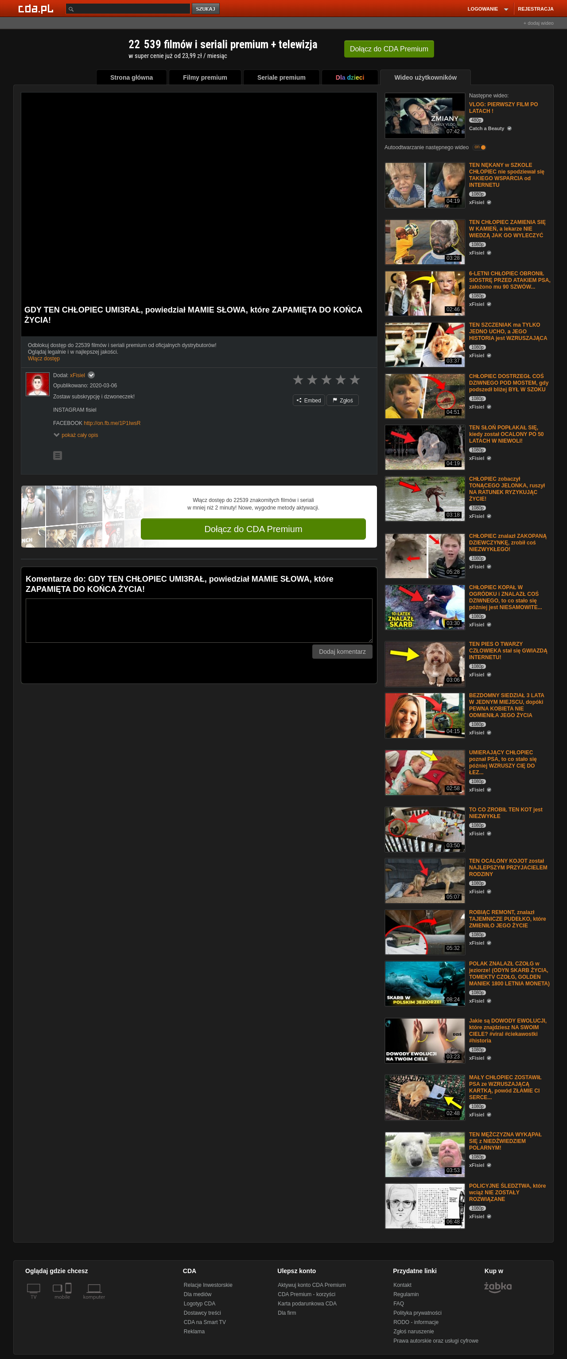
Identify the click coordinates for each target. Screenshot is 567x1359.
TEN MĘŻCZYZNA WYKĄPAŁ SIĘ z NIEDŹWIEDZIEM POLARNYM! (505, 1141)
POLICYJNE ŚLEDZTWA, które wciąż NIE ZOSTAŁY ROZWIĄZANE (507, 1192)
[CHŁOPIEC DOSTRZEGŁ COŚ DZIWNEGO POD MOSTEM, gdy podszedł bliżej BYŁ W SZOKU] (424, 395)
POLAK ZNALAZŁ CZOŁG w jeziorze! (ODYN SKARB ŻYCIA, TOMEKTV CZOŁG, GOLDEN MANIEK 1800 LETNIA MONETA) (509, 974)
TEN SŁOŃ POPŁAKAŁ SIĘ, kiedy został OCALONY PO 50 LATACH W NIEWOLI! (506, 434)
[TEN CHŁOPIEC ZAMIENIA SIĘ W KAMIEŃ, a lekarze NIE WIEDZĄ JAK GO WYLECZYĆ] (424, 241)
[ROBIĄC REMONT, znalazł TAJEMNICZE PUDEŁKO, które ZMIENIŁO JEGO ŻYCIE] (424, 931)
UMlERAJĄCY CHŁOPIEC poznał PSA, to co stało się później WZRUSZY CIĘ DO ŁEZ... (503, 762)
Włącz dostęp (44, 358)
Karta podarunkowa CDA (307, 1304)
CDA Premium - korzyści (306, 1294)
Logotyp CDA (199, 1304)
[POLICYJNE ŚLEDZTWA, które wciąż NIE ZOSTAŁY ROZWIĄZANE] (424, 1205)
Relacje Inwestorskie (208, 1285)
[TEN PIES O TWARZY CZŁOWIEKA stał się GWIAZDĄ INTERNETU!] (424, 663)
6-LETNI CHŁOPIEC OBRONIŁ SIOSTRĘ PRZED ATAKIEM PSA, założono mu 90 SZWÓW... (510, 280)
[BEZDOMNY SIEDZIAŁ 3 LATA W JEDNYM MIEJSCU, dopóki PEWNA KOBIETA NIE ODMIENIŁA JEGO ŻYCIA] (424, 714)
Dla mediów (198, 1294)
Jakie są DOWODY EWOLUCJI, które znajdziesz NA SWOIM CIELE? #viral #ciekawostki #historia (508, 1031)
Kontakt (402, 1285)
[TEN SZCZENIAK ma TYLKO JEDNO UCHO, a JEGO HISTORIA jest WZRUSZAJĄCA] (424, 344)
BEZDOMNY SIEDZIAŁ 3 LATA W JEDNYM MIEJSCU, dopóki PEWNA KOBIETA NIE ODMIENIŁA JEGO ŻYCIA (506, 705)
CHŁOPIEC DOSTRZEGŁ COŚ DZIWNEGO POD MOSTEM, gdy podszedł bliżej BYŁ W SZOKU (508, 383)
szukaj (206, 9)
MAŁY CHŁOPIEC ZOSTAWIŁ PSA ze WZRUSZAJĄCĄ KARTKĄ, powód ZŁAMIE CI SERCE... (505, 1087)
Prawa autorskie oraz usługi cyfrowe (435, 1341)
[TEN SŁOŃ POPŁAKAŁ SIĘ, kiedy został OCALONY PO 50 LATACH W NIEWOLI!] (424, 447)
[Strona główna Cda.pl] (37, 8)
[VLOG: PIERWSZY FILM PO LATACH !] (424, 115)
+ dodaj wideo (539, 23)
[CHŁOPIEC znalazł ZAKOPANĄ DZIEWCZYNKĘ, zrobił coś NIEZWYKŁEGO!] (424, 555)
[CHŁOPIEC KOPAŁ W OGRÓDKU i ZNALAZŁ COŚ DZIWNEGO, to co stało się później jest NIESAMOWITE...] (424, 606)
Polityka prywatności (417, 1313)
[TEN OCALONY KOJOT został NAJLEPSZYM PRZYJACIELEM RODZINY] (424, 880)
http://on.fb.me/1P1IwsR (112, 423)
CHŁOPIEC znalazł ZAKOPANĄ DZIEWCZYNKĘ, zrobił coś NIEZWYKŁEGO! (508, 542)
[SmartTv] (69, 1302)
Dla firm (287, 1313)
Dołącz (389, 49)
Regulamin (406, 1294)
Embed (309, 401)
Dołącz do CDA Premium (253, 529)
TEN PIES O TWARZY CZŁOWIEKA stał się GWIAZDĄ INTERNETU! (508, 650)
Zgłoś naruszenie (413, 1331)
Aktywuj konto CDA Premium (312, 1285)
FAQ (398, 1304)
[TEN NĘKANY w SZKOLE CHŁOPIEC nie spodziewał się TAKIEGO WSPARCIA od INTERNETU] (424, 184)
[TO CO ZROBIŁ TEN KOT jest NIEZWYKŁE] (424, 829)
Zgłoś (343, 401)
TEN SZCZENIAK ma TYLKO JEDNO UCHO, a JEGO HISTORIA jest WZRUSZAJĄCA (508, 331)
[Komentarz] (199, 620)
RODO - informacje (416, 1322)
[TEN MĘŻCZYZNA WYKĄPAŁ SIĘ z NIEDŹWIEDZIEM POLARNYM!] (424, 1153)
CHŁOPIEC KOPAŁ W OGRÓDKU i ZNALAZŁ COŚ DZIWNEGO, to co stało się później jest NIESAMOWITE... (505, 597)
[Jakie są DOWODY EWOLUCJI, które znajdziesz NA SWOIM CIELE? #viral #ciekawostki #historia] (424, 1040)
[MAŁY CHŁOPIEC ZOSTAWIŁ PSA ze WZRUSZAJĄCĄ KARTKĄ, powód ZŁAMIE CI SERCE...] (424, 1096)
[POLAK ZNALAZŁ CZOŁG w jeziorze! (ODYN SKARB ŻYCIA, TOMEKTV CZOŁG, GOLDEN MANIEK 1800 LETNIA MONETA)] (424, 983)
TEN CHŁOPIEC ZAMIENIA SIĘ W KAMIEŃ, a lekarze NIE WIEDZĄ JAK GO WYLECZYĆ (507, 229)
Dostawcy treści (202, 1313)
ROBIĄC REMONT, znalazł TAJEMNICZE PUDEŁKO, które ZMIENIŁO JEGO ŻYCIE (507, 919)
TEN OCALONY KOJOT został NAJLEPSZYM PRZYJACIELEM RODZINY (508, 867)
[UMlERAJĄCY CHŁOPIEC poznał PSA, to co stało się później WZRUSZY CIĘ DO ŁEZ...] (424, 771)
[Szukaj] (128, 8)
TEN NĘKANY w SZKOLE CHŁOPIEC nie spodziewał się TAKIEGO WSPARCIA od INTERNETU (506, 175)
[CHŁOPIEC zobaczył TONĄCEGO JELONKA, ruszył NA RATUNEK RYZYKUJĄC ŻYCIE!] (424, 498)
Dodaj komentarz (342, 651)
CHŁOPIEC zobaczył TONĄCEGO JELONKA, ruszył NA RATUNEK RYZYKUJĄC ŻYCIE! (507, 489)
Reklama (194, 1331)
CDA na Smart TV (205, 1322)
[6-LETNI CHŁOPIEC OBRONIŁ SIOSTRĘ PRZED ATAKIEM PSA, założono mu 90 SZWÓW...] (424, 292)
